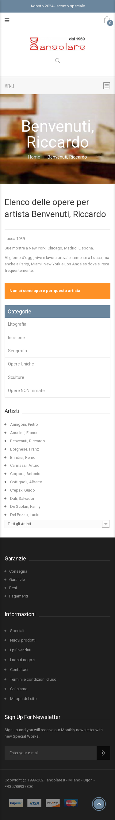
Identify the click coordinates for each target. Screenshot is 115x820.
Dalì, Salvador (21, 498)
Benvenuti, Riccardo (27, 441)
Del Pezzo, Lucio (24, 514)
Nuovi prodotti (22, 640)
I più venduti (20, 650)
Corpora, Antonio (24, 473)
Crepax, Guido (22, 490)
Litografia (17, 324)
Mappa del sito (23, 698)
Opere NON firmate (26, 390)
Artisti (12, 411)
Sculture (16, 377)
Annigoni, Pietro (23, 424)
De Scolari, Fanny (24, 506)
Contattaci (18, 669)
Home (34, 157)
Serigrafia (17, 350)
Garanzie (17, 579)
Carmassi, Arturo (24, 465)
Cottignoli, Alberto (25, 482)
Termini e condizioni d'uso (32, 679)
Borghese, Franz (24, 449)
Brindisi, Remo (22, 457)
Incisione (16, 337)
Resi (13, 588)
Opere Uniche (21, 363)
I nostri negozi (22, 659)
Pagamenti (18, 596)
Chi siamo (18, 689)
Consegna (18, 571)
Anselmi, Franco (24, 432)
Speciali (16, 630)
